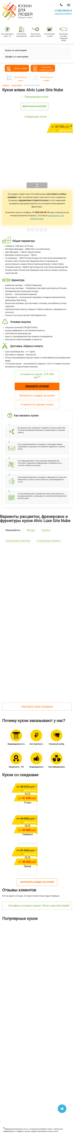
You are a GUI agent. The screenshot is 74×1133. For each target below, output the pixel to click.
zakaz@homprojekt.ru (63, 14)
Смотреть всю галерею (37, 706)
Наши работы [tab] (12, 530)
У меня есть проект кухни (37, 404)
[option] (18, 947)
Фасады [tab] (31, 530)
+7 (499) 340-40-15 (63, 10)
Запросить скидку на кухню (37, 395)
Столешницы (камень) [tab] (49, 540)
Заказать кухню (37, 386)
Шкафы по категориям (16, 56)
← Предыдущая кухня (34, 96)
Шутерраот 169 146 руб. (47, 959)
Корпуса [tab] (46, 530)
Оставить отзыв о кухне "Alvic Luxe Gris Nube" (39, 905)
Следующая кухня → (37, 116)
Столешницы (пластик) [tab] (17, 540)
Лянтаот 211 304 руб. (10, 959)
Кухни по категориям (16, 50)
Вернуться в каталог (35, 106)
